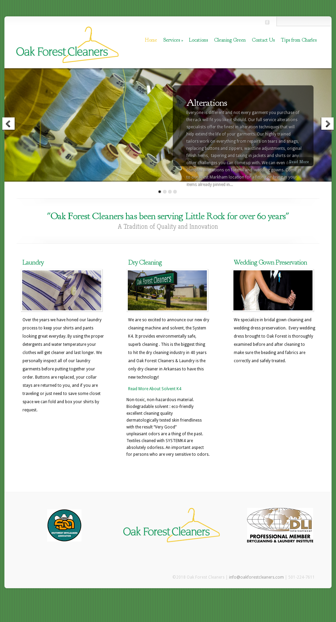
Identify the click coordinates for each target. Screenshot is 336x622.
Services (173, 40)
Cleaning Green (230, 40)
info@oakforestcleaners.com (256, 577)
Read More (299, 162)
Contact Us (263, 40)
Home (151, 40)
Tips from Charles (299, 40)
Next (327, 124)
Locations (198, 40)
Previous (9, 124)
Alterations (206, 103)
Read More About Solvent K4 (154, 388)
